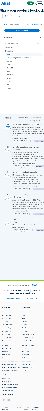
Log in (24, 370)
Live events (5, 351)
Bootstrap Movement (28, 334)
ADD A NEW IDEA (22, 30)
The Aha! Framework (28, 345)
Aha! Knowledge (7, 328)
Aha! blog (5, 345)
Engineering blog (7, 348)
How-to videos (6, 354)
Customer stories (27, 361)
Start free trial (14, 298)
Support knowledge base (9, 370)
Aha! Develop (6, 334)
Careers (24, 321)
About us (24, 312)
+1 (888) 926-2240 (8, 391)
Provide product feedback (10, 384)
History (24, 315)
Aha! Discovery (6, 318)
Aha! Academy (6, 337)
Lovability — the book (28, 337)
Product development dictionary (11, 367)
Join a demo (30, 298)
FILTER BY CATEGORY (10, 44)
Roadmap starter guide (9, 364)
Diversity (24, 324)
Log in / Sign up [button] (36, 24)
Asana (19, 142)
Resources (14, 24)
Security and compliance (29, 367)
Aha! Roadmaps (6, 315)
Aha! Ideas (5, 321)
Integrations (25, 167)
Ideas (5, 24)
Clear (39, 44)
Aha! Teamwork (6, 331)
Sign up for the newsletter (9, 387)
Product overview (7, 312)
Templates (5, 358)
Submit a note (6, 378)
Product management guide (10, 361)
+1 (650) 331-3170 (7, 394)
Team (23, 318)
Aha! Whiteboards (7, 324)
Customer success (27, 358)
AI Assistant (25, 354)
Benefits (24, 328)
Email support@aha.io (8, 381)
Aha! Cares (25, 331)
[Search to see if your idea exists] (23, 16)
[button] (28, 24)
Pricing (24, 348)
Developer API (26, 364)
